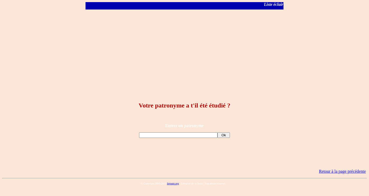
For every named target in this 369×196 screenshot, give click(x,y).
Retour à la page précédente (342, 171)
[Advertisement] (184, 51)
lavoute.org (173, 183)
